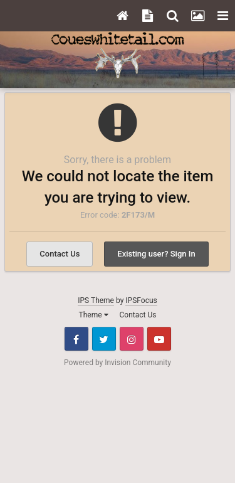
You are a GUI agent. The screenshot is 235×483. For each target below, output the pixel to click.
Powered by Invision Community (117, 362)
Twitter (104, 339)
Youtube (159, 339)
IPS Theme (96, 300)
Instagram (132, 339)
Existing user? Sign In (156, 253)
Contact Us (59, 253)
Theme (93, 314)
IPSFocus (141, 300)
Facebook (76, 339)
